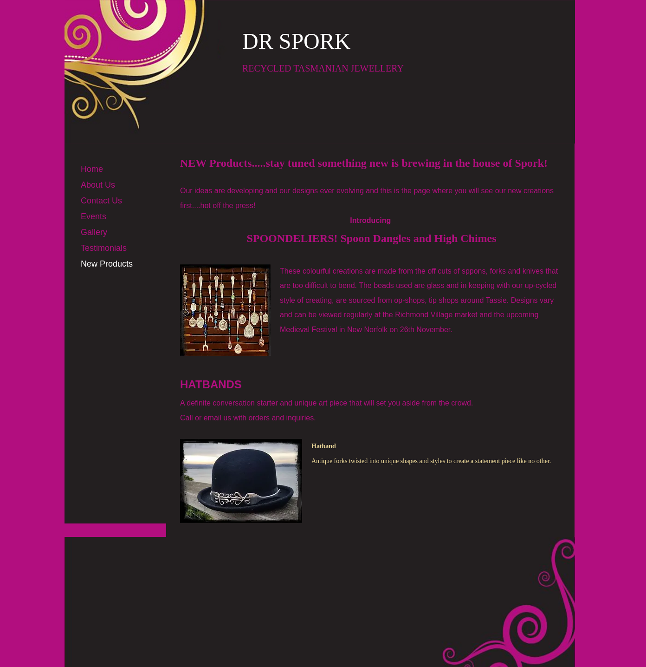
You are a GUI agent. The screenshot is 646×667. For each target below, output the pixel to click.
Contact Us (101, 200)
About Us (98, 185)
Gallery (94, 232)
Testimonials (104, 248)
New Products (107, 263)
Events (93, 216)
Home (92, 169)
